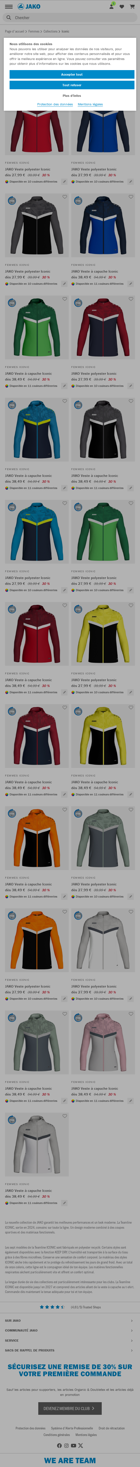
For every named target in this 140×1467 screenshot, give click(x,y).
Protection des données (55, 104)
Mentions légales (90, 104)
